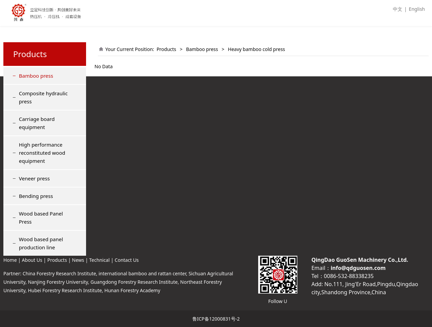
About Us (32, 260)
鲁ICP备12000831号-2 (216, 319)
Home (10, 260)
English (417, 9)
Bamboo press (36, 75)
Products (166, 49)
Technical (99, 260)
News (78, 260)
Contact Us (127, 260)
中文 (397, 9)
